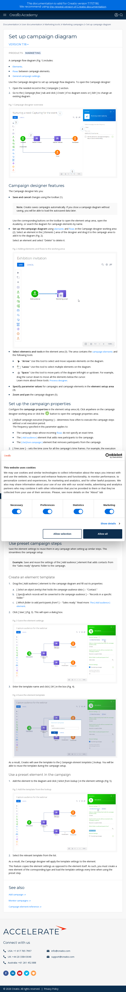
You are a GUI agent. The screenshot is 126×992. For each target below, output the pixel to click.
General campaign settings (27, 76)
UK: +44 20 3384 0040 (19, 956)
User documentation (33, 24)
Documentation (11, 24)
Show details (108, 523)
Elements (17, 66)
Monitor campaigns (19, 900)
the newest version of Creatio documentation (78, 6)
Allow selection (62, 533)
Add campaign (16, 894)
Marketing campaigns (77, 24)
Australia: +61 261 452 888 (22, 962)
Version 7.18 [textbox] (18, 44)
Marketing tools (55, 24)
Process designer (59, 380)
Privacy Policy (51, 988)
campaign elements (102, 351)
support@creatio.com (62, 956)
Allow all (103, 533)
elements (59, 228)
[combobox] (19, 45)
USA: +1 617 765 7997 (19, 950)
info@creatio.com (60, 950)
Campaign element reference (24, 906)
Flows (16, 71)
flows (72, 228)
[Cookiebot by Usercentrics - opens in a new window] (108, 455)
